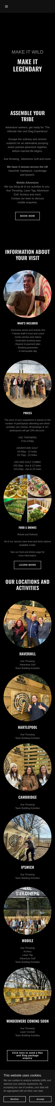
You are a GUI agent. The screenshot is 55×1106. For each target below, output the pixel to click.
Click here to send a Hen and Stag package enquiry (27, 1055)
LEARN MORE (27, 565)
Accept (40, 1099)
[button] (7, 6)
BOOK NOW (27, 216)
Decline (15, 1099)
